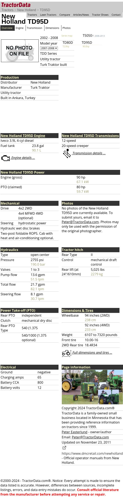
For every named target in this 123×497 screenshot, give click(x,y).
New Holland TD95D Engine (23, 135)
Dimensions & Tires (77, 310)
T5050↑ (94, 35)
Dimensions (52, 28)
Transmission (34, 28)
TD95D (45, 10)
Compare (64, 15)
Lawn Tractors (48, 15)
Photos (66, 28)
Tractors (7, 10)
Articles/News (81, 15)
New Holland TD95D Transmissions (90, 135)
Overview (7, 28)
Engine (20, 28)
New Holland (26, 10)
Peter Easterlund (74, 432)
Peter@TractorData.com (80, 222)
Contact (116, 15)
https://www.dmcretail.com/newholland (92, 451)
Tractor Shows (100, 15)
